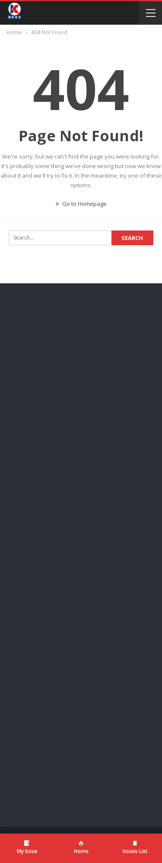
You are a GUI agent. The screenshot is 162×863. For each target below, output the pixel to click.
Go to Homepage (81, 204)
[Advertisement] (81, 384)
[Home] (81, 848)
